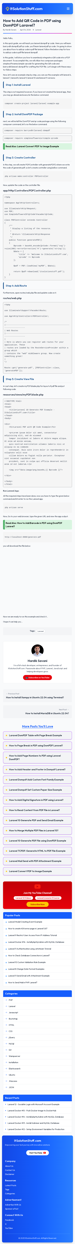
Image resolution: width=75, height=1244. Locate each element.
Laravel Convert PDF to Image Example (38, 146)
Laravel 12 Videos (23, 898)
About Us (9, 1166)
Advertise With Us (13, 1204)
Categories (10, 1193)
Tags (7, 1189)
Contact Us (10, 1170)
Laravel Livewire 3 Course (48, 898)
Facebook (9, 1220)
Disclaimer (9, 1174)
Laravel (41, 631)
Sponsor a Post (11, 1208)
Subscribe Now (38, 904)
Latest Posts (10, 1185)
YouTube (9, 1228)
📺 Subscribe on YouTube (37, 677)
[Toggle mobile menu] (68, 8)
